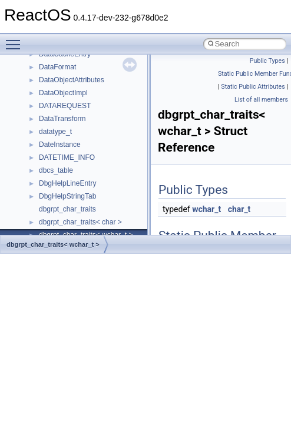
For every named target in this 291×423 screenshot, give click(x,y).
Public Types (267, 61)
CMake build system (52, 71)
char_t (239, 209)
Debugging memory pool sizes (67, 97)
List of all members (261, 99)
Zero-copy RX (42, 123)
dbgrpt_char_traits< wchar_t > (53, 244)
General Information (51, 200)
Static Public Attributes (253, 86)
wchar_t (206, 209)
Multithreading (42, 149)
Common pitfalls (45, 84)
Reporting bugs (44, 110)
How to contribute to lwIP (59, 58)
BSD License (40, 187)
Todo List (34, 213)
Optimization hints (48, 161)
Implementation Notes (54, 174)
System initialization (51, 136)
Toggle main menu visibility (16, 39)
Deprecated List (45, 226)
